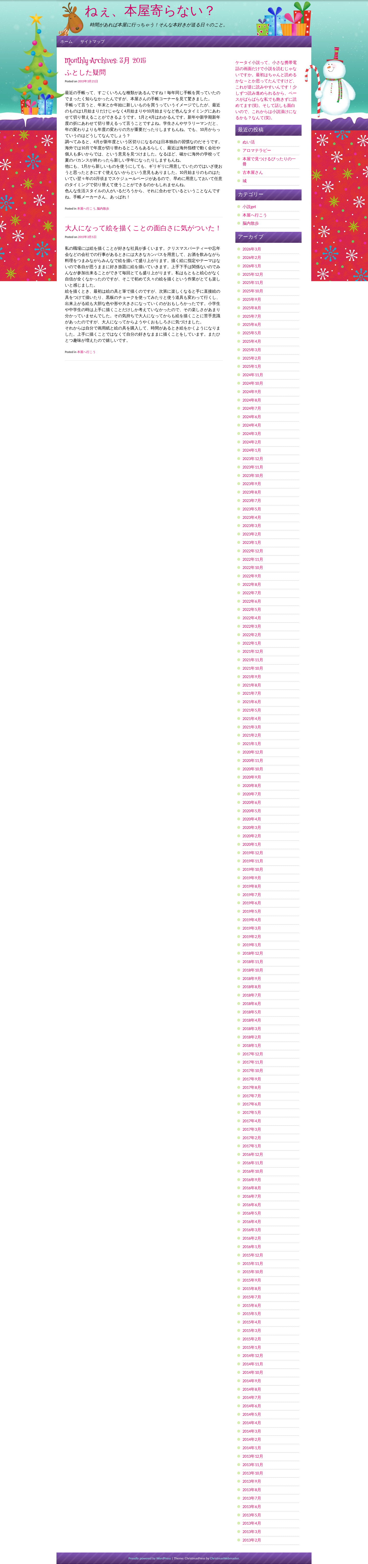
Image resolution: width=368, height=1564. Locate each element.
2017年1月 (252, 1146)
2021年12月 (253, 651)
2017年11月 (253, 1062)
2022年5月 (252, 609)
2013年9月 (252, 1481)
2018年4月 (252, 1020)
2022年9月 (252, 576)
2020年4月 (252, 819)
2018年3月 (252, 1028)
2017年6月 (252, 1104)
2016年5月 (252, 1213)
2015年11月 (253, 1263)
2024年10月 (253, 383)
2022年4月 (252, 617)
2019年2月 (252, 936)
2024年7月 (252, 408)
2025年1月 (252, 366)
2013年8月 (252, 1489)
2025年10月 (253, 291)
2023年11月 (253, 467)
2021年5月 (252, 710)
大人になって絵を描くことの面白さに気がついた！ (143, 228)
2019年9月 (252, 877)
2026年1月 (252, 266)
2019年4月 (252, 919)
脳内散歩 (103, 208)
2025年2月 (252, 358)
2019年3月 (252, 928)
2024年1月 (252, 450)
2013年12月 (253, 1456)
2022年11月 (253, 559)
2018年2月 (252, 1037)
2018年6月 (252, 1003)
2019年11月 (253, 861)
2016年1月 (252, 1246)
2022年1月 (252, 643)
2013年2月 (252, 1540)
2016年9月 (252, 1179)
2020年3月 (252, 827)
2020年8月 (252, 785)
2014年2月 (252, 1439)
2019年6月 (252, 902)
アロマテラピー (257, 150)
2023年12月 (253, 458)
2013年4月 (252, 1523)
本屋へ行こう (86, 208)
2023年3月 (252, 525)
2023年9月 (252, 483)
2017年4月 (252, 1120)
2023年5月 (252, 509)
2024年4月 (252, 425)
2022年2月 (252, 634)
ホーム (66, 41)
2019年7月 (252, 894)
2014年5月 (252, 1414)
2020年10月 (253, 769)
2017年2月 (252, 1137)
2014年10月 (253, 1372)
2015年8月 (252, 1288)
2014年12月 (253, 1355)
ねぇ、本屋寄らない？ (150, 11)
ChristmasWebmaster (224, 1558)
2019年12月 (253, 852)
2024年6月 (252, 416)
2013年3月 (252, 1531)
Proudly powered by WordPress (150, 1558)
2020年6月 (252, 802)
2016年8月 (252, 1187)
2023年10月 (253, 475)
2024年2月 (252, 442)
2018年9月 (252, 978)
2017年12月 (253, 1054)
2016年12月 (253, 1154)
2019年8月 (252, 886)
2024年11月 (253, 374)
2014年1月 (252, 1447)
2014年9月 (252, 1380)
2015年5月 (252, 1313)
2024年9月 (252, 391)
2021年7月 (252, 693)
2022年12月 (253, 551)
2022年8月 (252, 584)
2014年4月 (252, 1422)
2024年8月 (252, 400)
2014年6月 (252, 1405)
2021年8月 (252, 685)
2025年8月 (252, 307)
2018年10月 (253, 970)
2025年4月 (252, 341)
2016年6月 (252, 1204)
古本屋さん (253, 172)
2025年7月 (252, 316)
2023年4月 (252, 517)
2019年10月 (253, 869)
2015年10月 (253, 1271)
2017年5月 (252, 1112)
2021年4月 (252, 718)
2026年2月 (252, 257)
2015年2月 (252, 1339)
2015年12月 (253, 1255)
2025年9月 (252, 299)
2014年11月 (253, 1364)
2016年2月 (252, 1238)
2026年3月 (252, 249)
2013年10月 (253, 1473)
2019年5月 (252, 911)
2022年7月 (252, 592)
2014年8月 (252, 1389)
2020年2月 (252, 836)
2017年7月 (252, 1095)
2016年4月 (252, 1221)
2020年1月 (252, 844)
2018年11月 (253, 961)
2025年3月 (252, 349)
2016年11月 (253, 1162)
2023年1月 (252, 542)
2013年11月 (253, 1464)
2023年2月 (252, 534)
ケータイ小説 (247, 62)
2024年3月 (252, 433)
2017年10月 (253, 1070)
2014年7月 (252, 1397)
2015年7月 (252, 1297)
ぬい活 (249, 142)
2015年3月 (252, 1330)
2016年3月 (252, 1229)
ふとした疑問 (85, 72)
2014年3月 (252, 1431)
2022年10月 (253, 567)
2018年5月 (252, 1012)
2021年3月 (252, 727)
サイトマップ (92, 41)
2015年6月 (252, 1305)
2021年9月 (252, 676)
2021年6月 (252, 701)
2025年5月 (252, 332)
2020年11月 (253, 760)
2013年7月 (252, 1498)
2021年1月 (252, 743)
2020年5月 (252, 810)
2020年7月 (252, 794)
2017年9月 (252, 1079)
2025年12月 (253, 274)
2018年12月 (253, 953)
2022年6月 (252, 601)
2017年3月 (252, 1129)
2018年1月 (252, 1045)
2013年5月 (252, 1515)
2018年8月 (252, 986)
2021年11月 (253, 659)
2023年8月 (252, 492)
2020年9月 (252, 777)
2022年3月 (252, 626)
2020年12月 (253, 752)
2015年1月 (252, 1347)
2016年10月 (253, 1171)
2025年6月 (252, 324)
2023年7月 (252, 500)
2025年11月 (253, 282)
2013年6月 (252, 1506)
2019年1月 (252, 944)
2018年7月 (252, 995)
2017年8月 (252, 1087)
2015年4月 (252, 1322)
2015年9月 (252, 1280)
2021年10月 (253, 668)
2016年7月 (252, 1196)
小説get (249, 206)
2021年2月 (252, 735)
